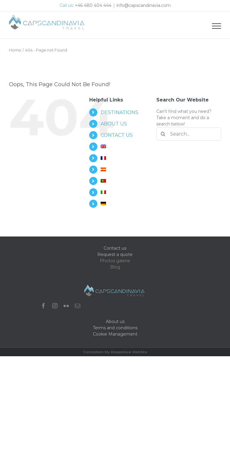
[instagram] (55, 305)
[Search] (163, 134)
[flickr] (66, 305)
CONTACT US (117, 135)
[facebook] (43, 305)
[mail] (77, 305)
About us (115, 321)
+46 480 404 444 (93, 5)
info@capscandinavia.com (143, 5)
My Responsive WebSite (126, 352)
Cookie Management (115, 334)
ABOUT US (114, 124)
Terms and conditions (115, 327)
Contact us (115, 248)
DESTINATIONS (119, 112)
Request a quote (115, 254)
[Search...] (188, 134)
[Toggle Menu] (216, 26)
